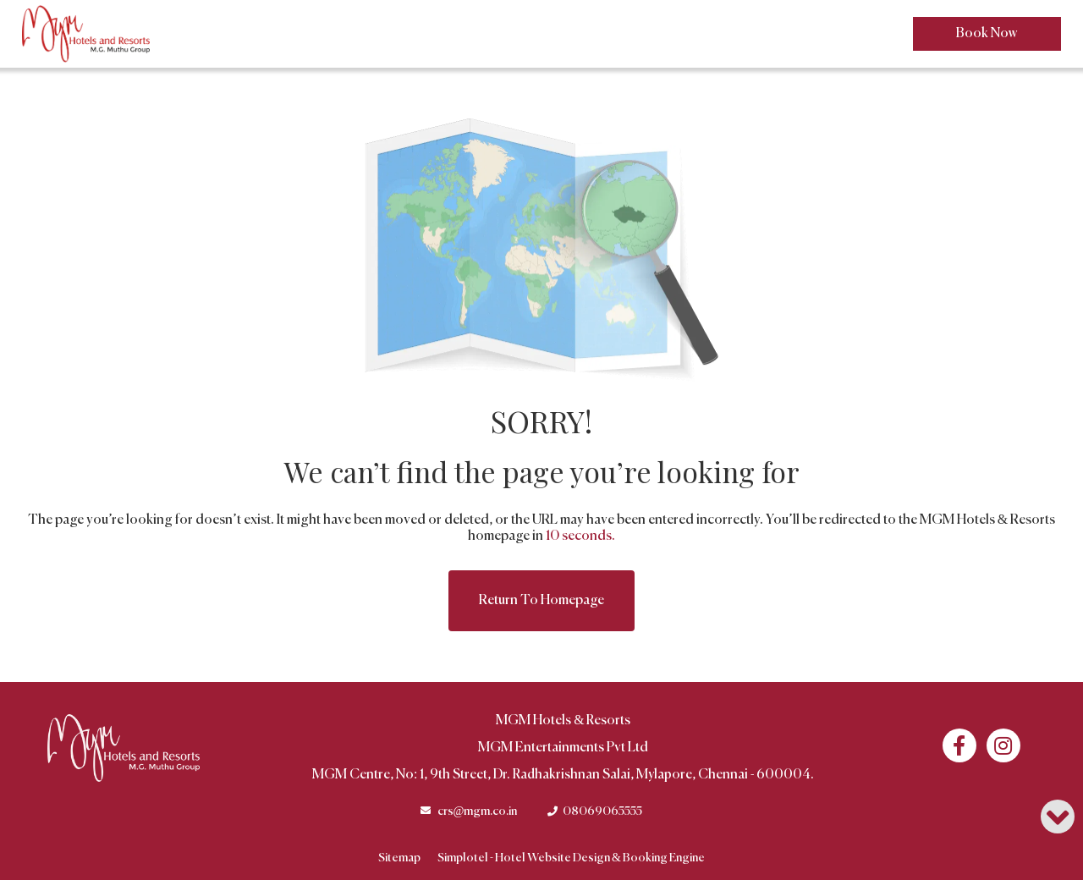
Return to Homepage (541, 601)
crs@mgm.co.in (477, 811)
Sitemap (399, 858)
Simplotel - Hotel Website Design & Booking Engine (571, 858)
